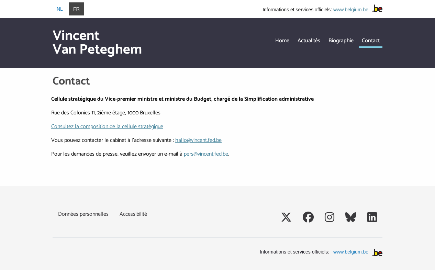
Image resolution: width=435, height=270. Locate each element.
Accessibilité (133, 214)
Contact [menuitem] (371, 40)
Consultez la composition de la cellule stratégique (107, 126)
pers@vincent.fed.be (206, 154)
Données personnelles (83, 214)
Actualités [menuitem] (309, 40)
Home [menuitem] (282, 40)
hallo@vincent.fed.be (198, 140)
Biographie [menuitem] (341, 40)
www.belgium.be (350, 9)
